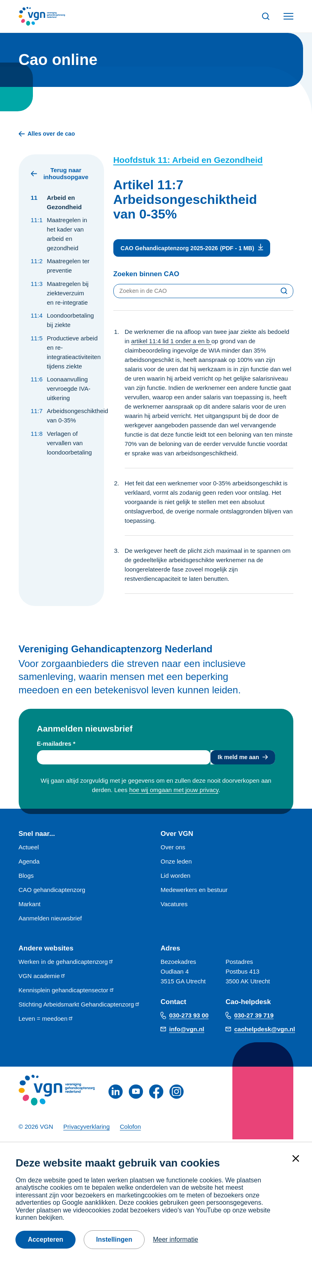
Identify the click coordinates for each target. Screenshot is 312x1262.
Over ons (172, 849)
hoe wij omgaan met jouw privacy (174, 792)
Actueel (29, 849)
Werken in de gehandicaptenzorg (66, 964)
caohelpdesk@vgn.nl (264, 1031)
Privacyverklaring (86, 1129)
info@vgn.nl (186, 1031)
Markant (30, 906)
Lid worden (175, 878)
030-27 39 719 (254, 1017)
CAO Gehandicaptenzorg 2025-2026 (172, 249)
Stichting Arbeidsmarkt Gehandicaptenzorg (79, 1006)
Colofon (130, 1129)
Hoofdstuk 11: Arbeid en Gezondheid (188, 160)
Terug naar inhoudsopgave (60, 174)
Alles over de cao (48, 134)
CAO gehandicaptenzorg (52, 892)
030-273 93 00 (189, 1017)
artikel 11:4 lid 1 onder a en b (171, 342)
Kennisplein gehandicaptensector (67, 992)
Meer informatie (175, 1239)
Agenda (29, 863)
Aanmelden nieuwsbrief (50, 920)
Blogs (26, 878)
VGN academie (42, 978)
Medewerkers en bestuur (194, 892)
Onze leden (176, 863)
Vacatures (173, 906)
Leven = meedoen (46, 1020)
